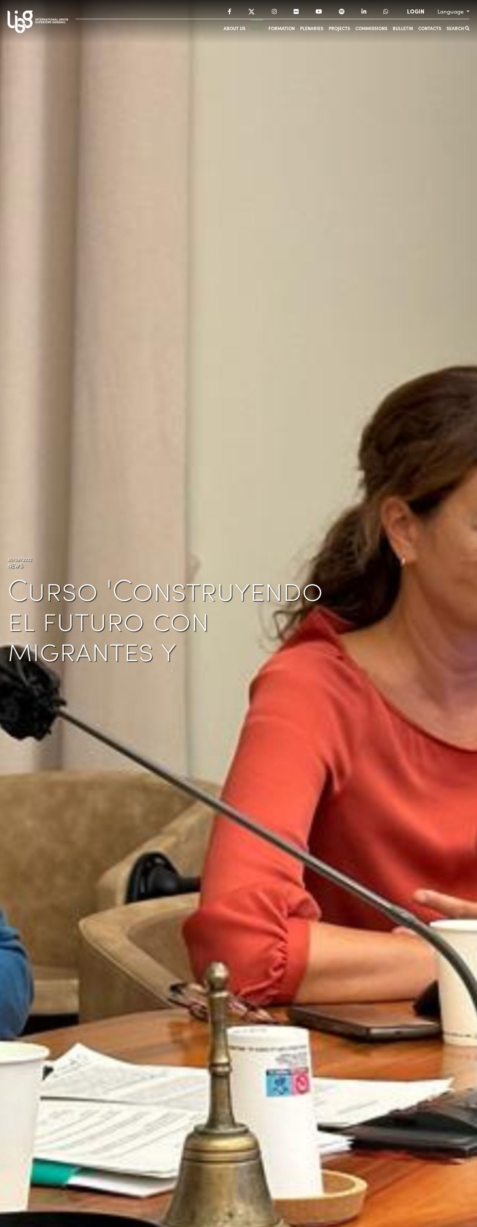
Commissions (371, 28)
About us (234, 28)
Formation (281, 28)
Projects (339, 28)
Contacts (429, 28)
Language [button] (451, 11)
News (257, 28)
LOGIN (415, 11)
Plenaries (311, 28)
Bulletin (403, 28)
